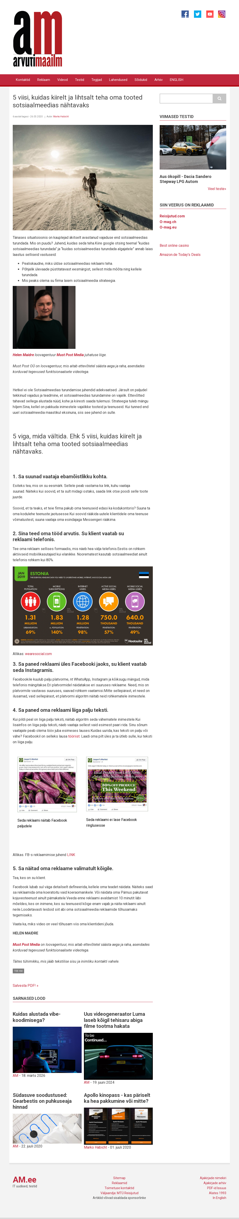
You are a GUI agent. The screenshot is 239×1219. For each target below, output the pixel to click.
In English (219, 1198)
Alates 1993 (217, 1193)
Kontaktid (23, 80)
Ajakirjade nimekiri (213, 1178)
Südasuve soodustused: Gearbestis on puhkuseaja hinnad (42, 1101)
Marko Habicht (61, 116)
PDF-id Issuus (216, 1188)
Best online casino (174, 245)
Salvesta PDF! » (25, 985)
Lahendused (118, 80)
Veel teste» (217, 189)
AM (15, 1075)
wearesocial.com (38, 654)
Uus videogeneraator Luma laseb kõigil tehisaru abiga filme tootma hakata (114, 1020)
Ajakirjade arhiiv (215, 1183)
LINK (71, 855)
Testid (79, 80)
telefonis (43, 539)
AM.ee (24, 1180)
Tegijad (96, 80)
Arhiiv (158, 80)
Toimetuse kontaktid (119, 1188)
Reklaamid (119, 1183)
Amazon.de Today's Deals (180, 254)
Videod (62, 80)
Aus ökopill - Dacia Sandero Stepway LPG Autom (185, 179)
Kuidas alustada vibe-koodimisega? (36, 1017)
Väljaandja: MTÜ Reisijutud (119, 1193)
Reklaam (43, 80)
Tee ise (18, 971)
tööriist (74, 736)
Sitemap (119, 1178)
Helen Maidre (23, 355)
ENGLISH (176, 80)
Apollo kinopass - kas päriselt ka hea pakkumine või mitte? (117, 1098)
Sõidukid (141, 80)
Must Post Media (26, 944)
